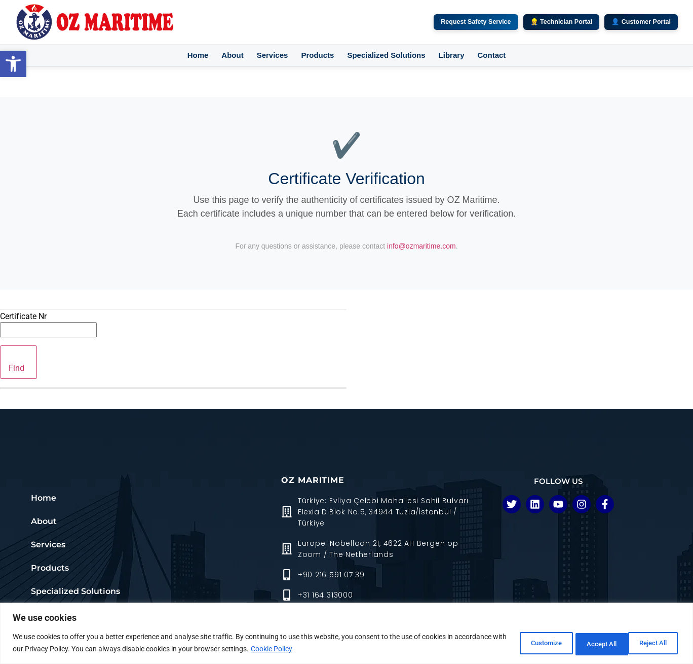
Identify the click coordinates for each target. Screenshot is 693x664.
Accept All (649, 643)
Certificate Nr (23, 316)
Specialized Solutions (386, 55)
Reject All (584, 643)
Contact (491, 55)
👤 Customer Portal (641, 21)
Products (317, 55)
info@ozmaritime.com (421, 246)
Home (198, 55)
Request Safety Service (476, 21)
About (232, 55)
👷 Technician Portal (561, 21)
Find (16, 368)
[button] (13, 64)
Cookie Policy (325, 649)
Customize (518, 643)
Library (452, 55)
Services (272, 55)
